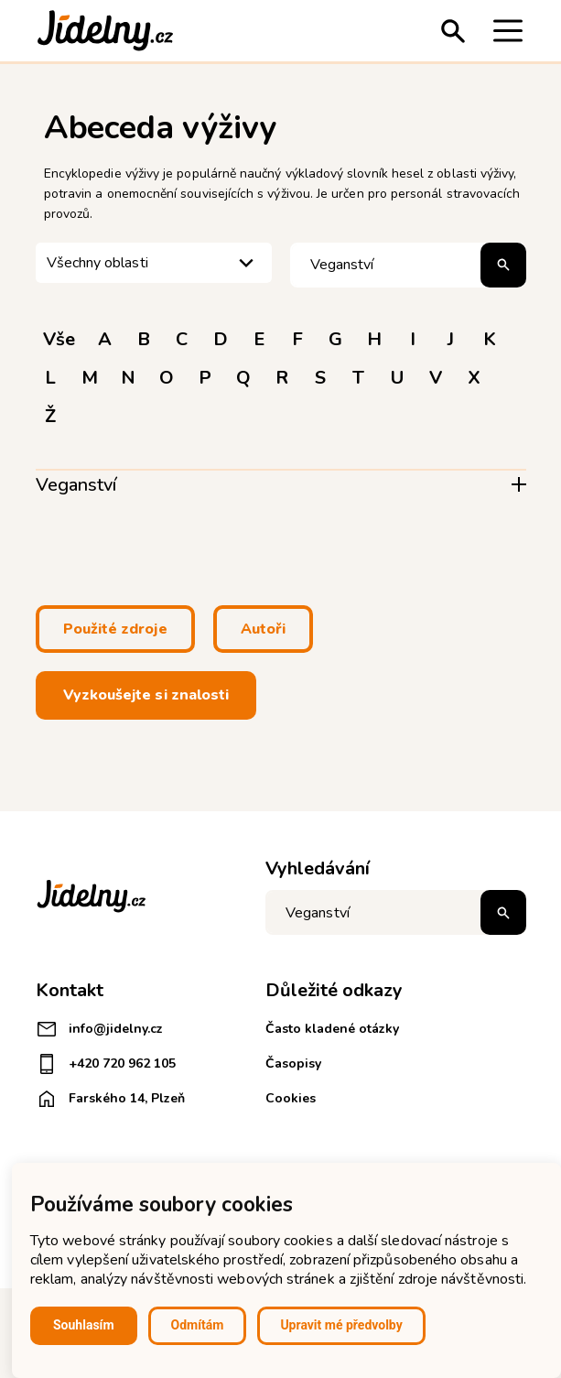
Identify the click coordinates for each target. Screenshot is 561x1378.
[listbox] (154, 263)
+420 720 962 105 (106, 1064)
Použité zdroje (115, 629)
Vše (59, 339)
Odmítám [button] (197, 1325)
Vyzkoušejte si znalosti (146, 695)
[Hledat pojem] (408, 265)
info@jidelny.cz (99, 1029)
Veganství (76, 484)
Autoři (263, 629)
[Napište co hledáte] (395, 912)
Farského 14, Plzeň (110, 1099)
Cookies (290, 1098)
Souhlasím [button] (83, 1325)
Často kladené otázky (332, 1028)
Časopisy (293, 1063)
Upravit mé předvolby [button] (341, 1325)
